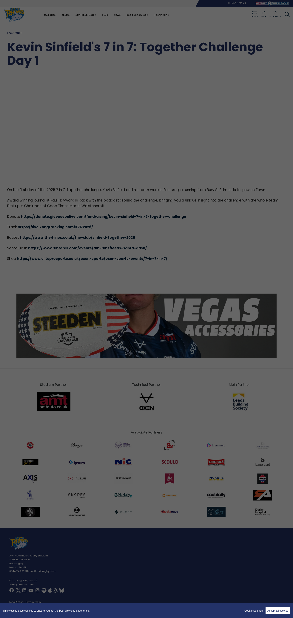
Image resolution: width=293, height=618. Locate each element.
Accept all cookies (277, 610)
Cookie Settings (253, 610)
